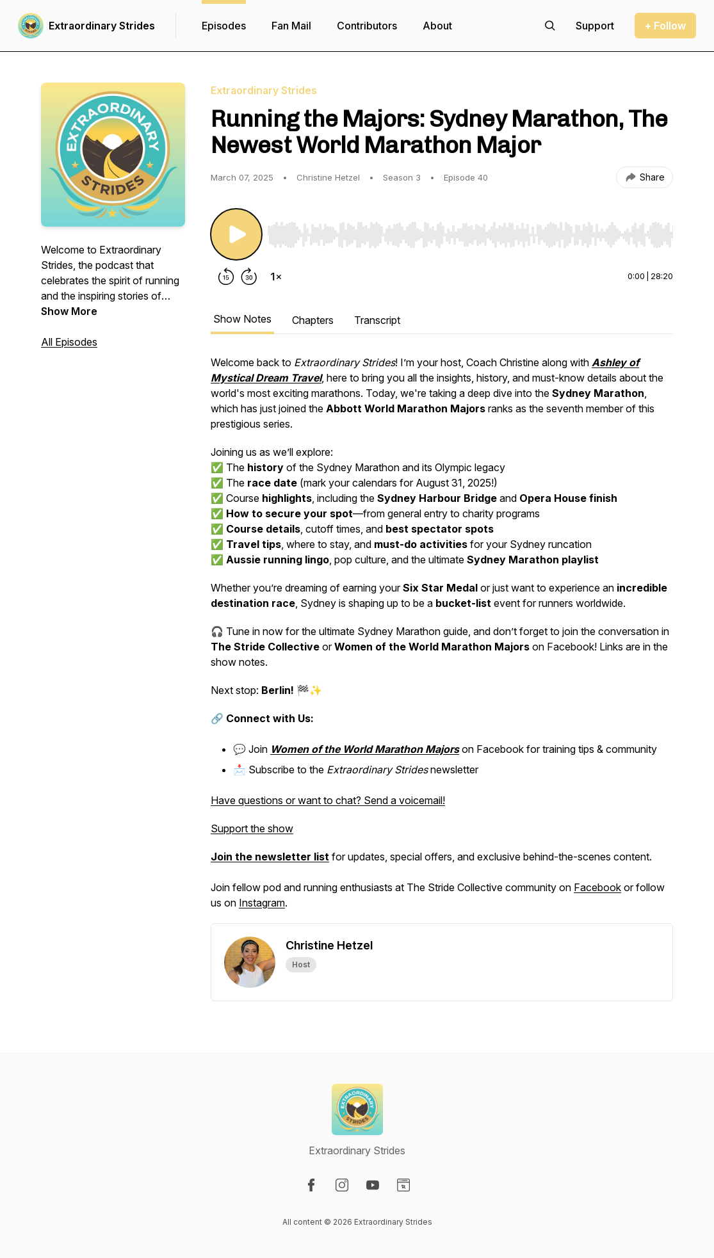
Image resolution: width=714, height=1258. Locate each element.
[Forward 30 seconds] (249, 277)
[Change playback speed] (276, 277)
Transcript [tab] (377, 320)
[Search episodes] (550, 25)
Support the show (252, 828)
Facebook (597, 887)
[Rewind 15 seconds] (226, 277)
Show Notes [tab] (242, 318)
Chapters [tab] (313, 320)
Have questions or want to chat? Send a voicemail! (328, 800)
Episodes (224, 25)
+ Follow (665, 25)
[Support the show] (595, 25)
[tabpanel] (442, 639)
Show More (69, 311)
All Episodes (69, 341)
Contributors (367, 25)
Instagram (262, 902)
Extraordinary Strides (102, 25)
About (437, 25)
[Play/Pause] (236, 234)
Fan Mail (291, 25)
